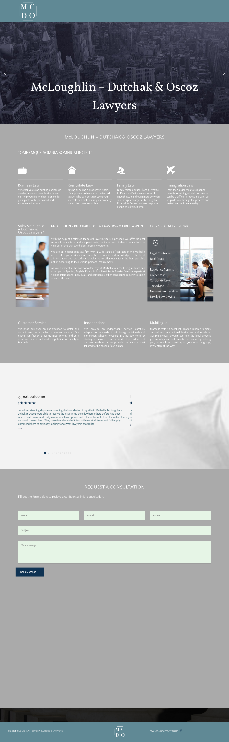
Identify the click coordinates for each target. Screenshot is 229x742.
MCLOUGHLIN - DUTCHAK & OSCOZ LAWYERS (39, 731)
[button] (5, 73)
